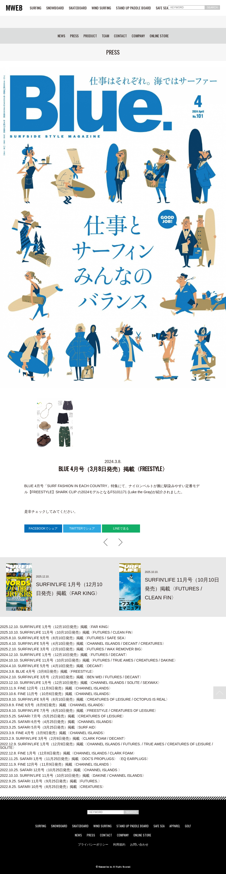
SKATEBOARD (78, 8)
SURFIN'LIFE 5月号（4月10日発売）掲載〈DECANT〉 (52, 666)
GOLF (188, 826)
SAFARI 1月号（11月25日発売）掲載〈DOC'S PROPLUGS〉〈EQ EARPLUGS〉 (75, 759)
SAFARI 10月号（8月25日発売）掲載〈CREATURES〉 (53, 787)
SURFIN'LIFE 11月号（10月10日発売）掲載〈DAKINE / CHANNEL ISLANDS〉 (73, 775)
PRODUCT (90, 36)
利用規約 (119, 844)
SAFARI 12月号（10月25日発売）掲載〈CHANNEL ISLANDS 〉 (61, 770)
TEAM (105, 36)
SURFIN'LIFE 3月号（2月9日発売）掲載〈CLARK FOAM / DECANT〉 (63, 738)
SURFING (35, 8)
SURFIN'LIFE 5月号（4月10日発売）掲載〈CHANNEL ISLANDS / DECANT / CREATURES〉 (83, 643)
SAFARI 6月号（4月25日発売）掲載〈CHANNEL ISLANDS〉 (57, 722)
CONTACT (120, 36)
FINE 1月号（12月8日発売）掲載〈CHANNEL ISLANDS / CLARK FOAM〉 (68, 753)
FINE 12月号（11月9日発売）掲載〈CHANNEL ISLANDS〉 (56, 688)
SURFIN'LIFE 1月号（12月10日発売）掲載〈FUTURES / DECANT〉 (64, 655)
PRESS (74, 36)
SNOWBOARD (55, 8)
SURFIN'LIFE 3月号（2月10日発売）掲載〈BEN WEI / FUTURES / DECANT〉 (71, 677)
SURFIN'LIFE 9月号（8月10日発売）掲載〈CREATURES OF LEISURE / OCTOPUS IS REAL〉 (84, 699)
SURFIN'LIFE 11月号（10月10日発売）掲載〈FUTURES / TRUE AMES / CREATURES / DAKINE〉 (89, 660)
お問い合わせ (139, 844)
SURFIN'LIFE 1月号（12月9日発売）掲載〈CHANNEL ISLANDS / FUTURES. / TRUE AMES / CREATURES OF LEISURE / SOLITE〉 (106, 746)
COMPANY (138, 36)
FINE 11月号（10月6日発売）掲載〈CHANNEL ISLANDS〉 (56, 694)
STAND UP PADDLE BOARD (133, 8)
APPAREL (174, 826)
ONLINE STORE (159, 36)
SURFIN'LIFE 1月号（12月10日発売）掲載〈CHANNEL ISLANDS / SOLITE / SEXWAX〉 (80, 683)
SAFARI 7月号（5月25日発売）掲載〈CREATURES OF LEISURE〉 (63, 716)
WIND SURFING (101, 8)
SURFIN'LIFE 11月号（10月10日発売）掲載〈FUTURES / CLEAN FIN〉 (67, 632)
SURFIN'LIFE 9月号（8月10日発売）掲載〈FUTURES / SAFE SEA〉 (64, 638)
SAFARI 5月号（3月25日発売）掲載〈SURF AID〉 (49, 727)
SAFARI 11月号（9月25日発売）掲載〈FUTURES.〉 (51, 781)
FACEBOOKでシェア (43, 528)
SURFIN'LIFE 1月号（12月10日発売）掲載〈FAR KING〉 (55, 627)
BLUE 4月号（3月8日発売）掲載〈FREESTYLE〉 (47, 671)
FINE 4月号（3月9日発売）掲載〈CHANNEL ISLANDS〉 (53, 733)
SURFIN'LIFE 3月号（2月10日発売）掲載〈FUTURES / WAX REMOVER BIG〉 (72, 649)
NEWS (61, 36)
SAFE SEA (162, 8)
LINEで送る (121, 528)
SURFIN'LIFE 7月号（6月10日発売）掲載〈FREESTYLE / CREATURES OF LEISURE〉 (79, 710)
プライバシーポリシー (93, 844)
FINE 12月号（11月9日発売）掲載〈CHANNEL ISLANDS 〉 (56, 764)
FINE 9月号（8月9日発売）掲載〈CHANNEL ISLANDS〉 (53, 705)
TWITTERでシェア (82, 528)
